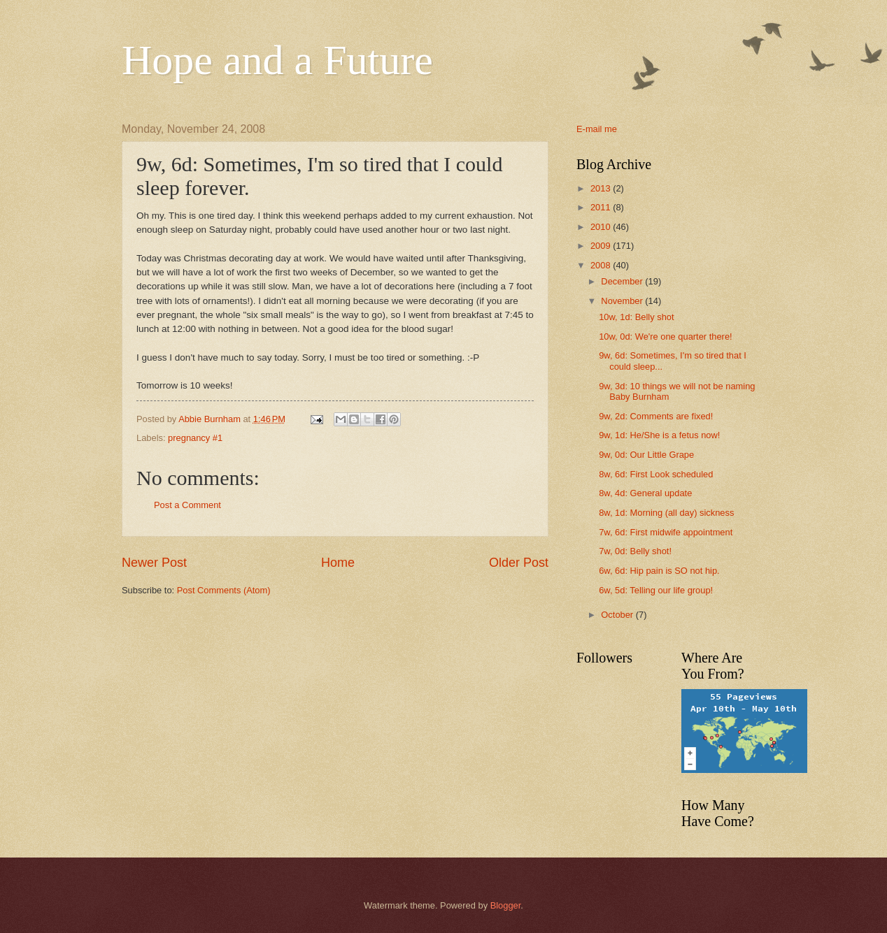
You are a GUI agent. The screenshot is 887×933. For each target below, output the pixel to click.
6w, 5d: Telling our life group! (656, 590)
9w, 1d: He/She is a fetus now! (659, 435)
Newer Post (154, 563)
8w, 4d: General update (645, 493)
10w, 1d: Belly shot (636, 317)
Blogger (505, 905)
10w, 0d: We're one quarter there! (665, 336)
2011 (601, 207)
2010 (601, 227)
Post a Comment (187, 505)
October (618, 614)
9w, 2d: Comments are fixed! (656, 416)
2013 (601, 188)
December (623, 281)
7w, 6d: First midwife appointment (665, 532)
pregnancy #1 (195, 438)
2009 (601, 245)
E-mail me (596, 129)
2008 (601, 265)
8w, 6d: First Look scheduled (656, 474)
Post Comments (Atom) (224, 590)
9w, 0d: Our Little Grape (646, 454)
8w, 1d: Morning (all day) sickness (666, 512)
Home (338, 563)
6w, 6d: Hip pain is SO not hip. (659, 570)
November (623, 301)
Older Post (518, 563)
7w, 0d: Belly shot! (635, 551)
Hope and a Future (277, 60)
